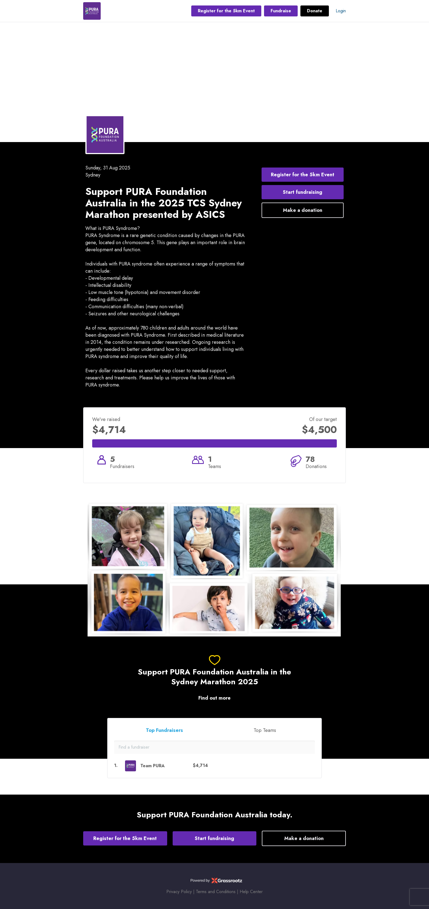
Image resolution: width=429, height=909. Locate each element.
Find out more (214, 698)
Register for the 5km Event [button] (226, 11)
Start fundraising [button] (302, 192)
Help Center (251, 891)
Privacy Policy (179, 891)
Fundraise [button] (281, 11)
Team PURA (152, 765)
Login (341, 11)
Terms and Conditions (216, 891)
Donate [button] (314, 11)
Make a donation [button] (302, 210)
